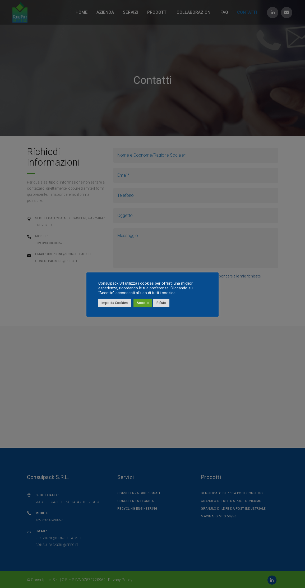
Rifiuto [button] (161, 303)
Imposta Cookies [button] (114, 303)
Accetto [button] (143, 303)
